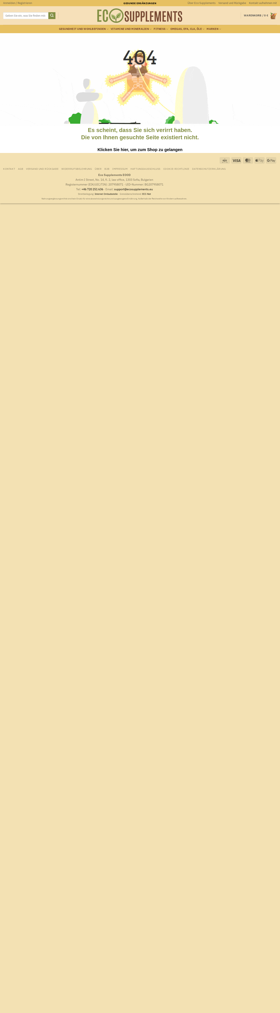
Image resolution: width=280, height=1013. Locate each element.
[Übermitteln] (51, 15)
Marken (214, 29)
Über (98, 168)
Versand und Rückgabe (232, 3)
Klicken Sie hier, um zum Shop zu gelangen (139, 149)
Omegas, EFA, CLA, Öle (187, 29)
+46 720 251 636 (92, 189)
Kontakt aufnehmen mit (263, 3)
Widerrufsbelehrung (76, 168)
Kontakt (9, 168)
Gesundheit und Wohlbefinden (84, 29)
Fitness (161, 29)
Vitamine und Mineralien (131, 29)
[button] (17, 3)
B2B (107, 168)
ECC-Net (146, 194)
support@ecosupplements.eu (133, 189)
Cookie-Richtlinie (176, 168)
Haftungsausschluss (145, 168)
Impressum (120, 168)
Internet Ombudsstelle (106, 194)
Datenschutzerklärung (209, 168)
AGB (20, 168)
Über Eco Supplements (201, 3)
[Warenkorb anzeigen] (260, 15)
